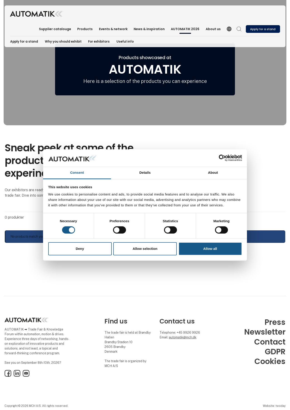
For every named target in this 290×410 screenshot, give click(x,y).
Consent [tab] (77, 172)
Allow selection (145, 249)
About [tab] (213, 172)
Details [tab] (145, 172)
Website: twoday (274, 406)
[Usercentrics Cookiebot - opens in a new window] (222, 158)
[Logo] (36, 14)
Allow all (210, 249)
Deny (80, 249)
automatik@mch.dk (182, 337)
